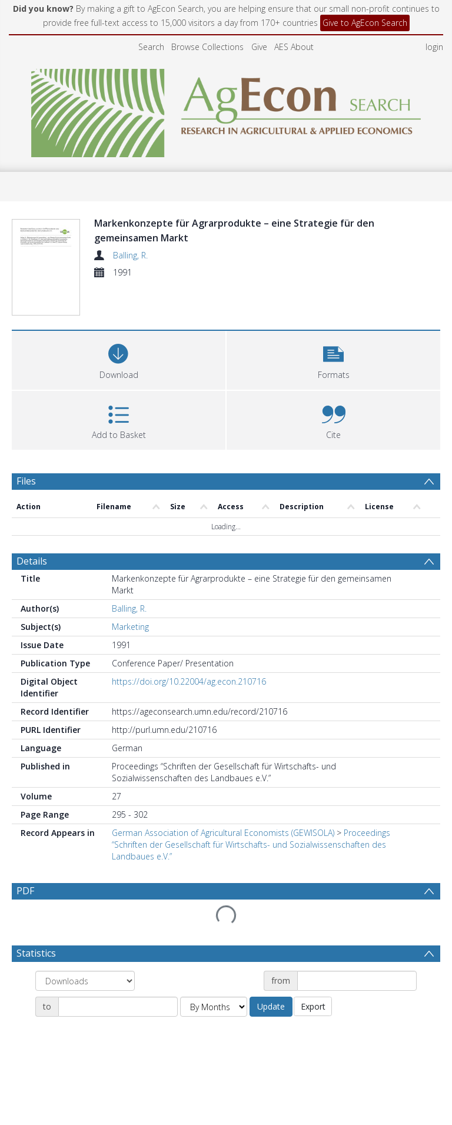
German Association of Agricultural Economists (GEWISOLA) (223, 832)
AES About (294, 46)
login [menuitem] (434, 46)
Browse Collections (207, 46)
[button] (333, 359)
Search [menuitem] (151, 46)
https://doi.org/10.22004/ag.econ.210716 (189, 681)
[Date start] (357, 981)
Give (259, 46)
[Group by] (85, 981)
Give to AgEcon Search (365, 22)
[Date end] (118, 1007)
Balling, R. (130, 255)
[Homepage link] (226, 110)
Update (271, 1006)
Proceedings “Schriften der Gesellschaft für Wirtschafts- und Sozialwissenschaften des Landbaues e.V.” (251, 844)
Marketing (130, 626)
